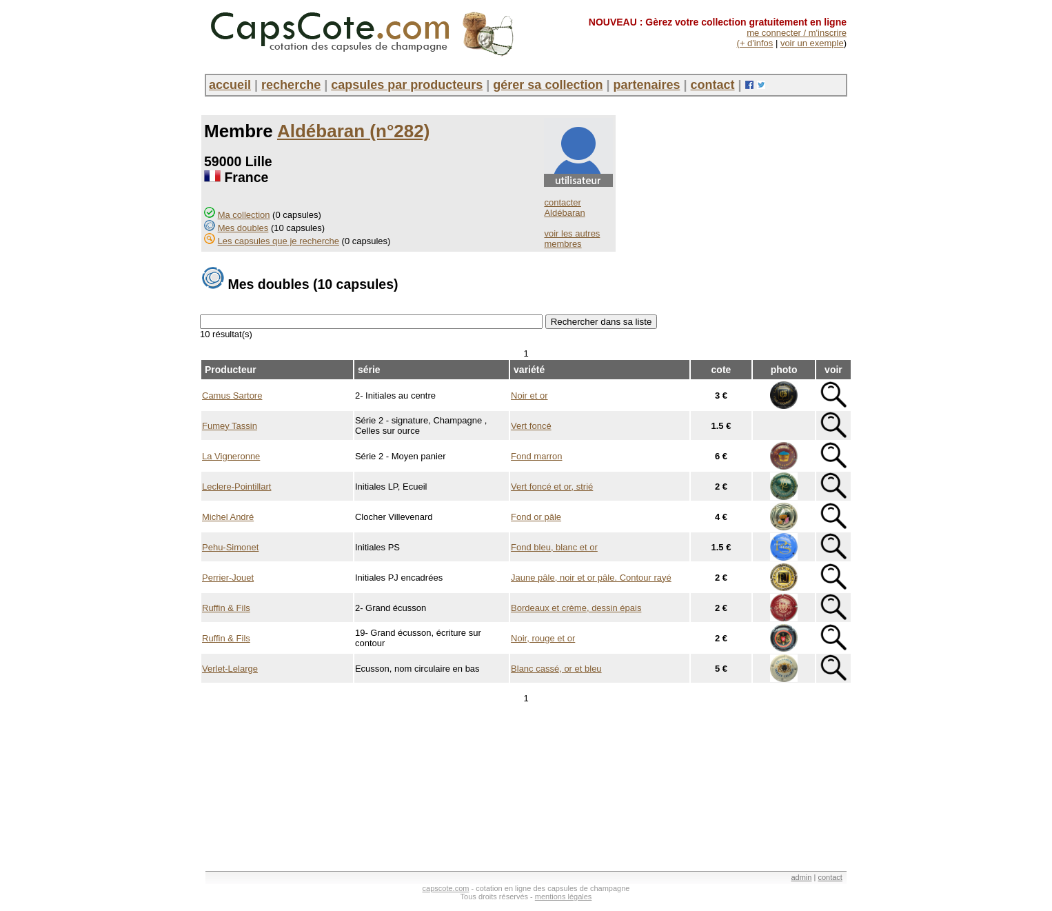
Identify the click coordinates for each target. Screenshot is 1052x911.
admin (801, 877)
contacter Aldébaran (564, 207)
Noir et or (529, 395)
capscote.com (446, 888)
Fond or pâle (536, 517)
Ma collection (244, 215)
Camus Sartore (232, 395)
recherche (291, 85)
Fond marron (536, 456)
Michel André (228, 517)
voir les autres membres (572, 238)
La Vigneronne (231, 456)
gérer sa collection (548, 85)
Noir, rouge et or (543, 638)
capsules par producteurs (407, 85)
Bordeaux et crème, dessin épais (576, 608)
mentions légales (563, 896)
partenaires (646, 85)
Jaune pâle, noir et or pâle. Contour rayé (591, 577)
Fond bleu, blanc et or (554, 547)
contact (713, 85)
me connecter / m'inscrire (797, 33)
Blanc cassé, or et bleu (556, 668)
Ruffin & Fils (226, 608)
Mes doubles (243, 228)
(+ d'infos (755, 43)
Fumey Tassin (229, 426)
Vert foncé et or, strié (552, 486)
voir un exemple (812, 43)
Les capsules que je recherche (278, 241)
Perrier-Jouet (228, 577)
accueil (230, 85)
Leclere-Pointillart (236, 486)
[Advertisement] (451, 819)
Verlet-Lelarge (230, 668)
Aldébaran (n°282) (353, 131)
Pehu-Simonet (230, 547)
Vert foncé (531, 426)
